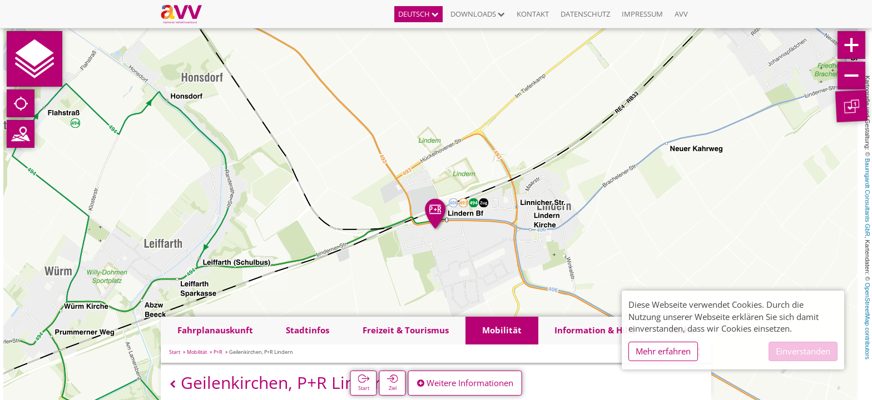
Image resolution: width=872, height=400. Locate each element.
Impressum (642, 14)
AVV (681, 14)
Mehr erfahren (663, 351)
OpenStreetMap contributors (867, 321)
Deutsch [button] (418, 14)
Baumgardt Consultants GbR (867, 197)
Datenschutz (585, 14)
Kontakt (533, 14)
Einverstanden (803, 351)
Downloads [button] (477, 14)
